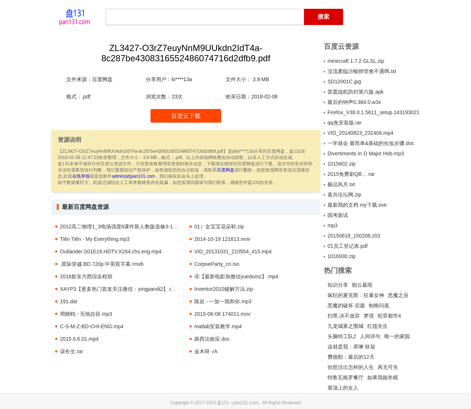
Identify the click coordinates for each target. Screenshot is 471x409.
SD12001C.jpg (344, 81)
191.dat (68, 301)
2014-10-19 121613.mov (222, 239)
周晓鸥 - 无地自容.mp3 (86, 314)
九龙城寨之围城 (345, 326)
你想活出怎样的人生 (350, 367)
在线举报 (81, 176)
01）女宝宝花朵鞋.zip (219, 226)
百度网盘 (225, 170)
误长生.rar (71, 351)
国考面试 (337, 215)
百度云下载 (186, 116)
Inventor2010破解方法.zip (223, 289)
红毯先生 (377, 326)
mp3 (332, 225)
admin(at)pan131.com (133, 176)
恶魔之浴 (398, 295)
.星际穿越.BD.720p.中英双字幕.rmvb (102, 264)
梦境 (369, 316)
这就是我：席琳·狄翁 (351, 347)
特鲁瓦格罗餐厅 (345, 377)
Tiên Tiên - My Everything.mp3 (95, 239)
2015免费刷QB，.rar (351, 174)
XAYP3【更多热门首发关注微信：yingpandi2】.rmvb (120, 289)
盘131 (74, 16)
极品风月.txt (341, 184)
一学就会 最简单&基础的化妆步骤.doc (370, 143)
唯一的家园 (397, 336)
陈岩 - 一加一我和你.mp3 (223, 301)
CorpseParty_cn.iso (216, 264)
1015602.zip (341, 164)
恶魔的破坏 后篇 (346, 305)
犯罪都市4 (389, 316)
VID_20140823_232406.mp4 (360, 133)
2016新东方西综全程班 (86, 276)
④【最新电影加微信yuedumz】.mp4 (236, 276)
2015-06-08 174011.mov (222, 314)
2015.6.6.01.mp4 (79, 339)
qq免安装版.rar (344, 123)
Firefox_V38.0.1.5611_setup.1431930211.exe (373, 112)
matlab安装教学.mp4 (218, 326)
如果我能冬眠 (382, 377)
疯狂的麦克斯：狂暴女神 (355, 295)
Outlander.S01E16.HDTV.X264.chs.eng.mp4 (111, 251)
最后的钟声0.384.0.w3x (354, 102)
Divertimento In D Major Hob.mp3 (365, 153)
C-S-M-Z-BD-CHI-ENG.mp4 (92, 326)
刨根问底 (379, 305)
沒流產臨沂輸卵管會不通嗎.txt (361, 71)
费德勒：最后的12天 (351, 357)
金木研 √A (205, 351)
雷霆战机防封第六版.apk (355, 92)
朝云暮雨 (362, 285)
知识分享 (337, 285)
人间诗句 (370, 336)
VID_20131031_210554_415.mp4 (233, 251)
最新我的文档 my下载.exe (357, 205)
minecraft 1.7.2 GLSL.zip (355, 61)
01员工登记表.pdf (347, 246)
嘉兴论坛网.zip (344, 195)
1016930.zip (341, 256)
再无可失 (388, 367)
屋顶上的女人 (342, 388)
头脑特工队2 (341, 336)
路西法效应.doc (212, 339)
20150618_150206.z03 (353, 236)
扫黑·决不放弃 (343, 316)
